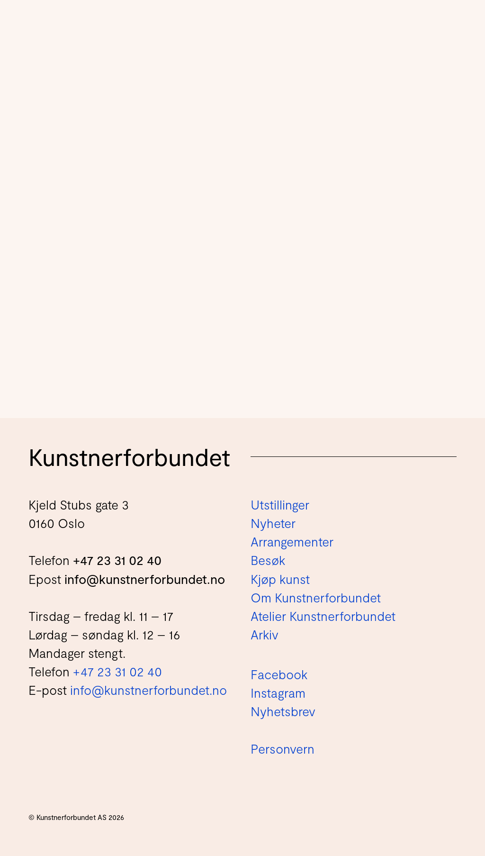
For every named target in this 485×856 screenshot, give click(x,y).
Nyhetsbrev (283, 711)
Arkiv (264, 634)
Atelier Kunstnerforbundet (323, 615)
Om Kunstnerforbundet (316, 597)
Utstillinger (280, 504)
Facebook (279, 674)
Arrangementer (292, 541)
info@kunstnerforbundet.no (144, 578)
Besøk (268, 559)
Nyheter (273, 522)
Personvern (282, 748)
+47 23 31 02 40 (117, 559)
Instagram (278, 692)
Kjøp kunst (280, 578)
